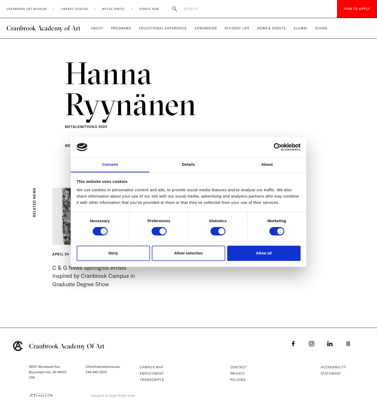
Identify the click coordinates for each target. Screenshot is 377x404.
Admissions (206, 28)
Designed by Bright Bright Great (113, 395)
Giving (321, 28)
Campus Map (152, 367)
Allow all (264, 253)
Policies (238, 380)
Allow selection (188, 253)
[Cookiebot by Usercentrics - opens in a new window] (278, 147)
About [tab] (267, 164)
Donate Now (149, 9)
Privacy (237, 373)
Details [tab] (188, 164)
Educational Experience (163, 28)
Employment (152, 373)
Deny (113, 253)
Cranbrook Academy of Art (43, 28)
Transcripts (152, 380)
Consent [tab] (110, 164)
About (97, 28)
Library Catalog (74, 9)
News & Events (271, 28)
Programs (121, 28)
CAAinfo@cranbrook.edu (103, 367)
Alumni (300, 28)
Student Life (237, 28)
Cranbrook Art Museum (27, 9)
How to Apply (357, 9)
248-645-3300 (96, 372)
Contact (238, 367)
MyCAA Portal (113, 9)
